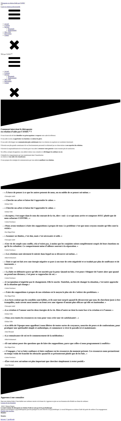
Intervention (7, 33)
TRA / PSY (7, 32)
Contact (6, 35)
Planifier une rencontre (7, 411)
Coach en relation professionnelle (10, 7)
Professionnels (12, 30)
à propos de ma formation (8, 403)
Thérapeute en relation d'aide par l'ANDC (13, 3)
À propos (7, 25)
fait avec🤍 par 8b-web (7, 419)
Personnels (11, 29)
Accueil (6, 24)
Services (6, 27)
